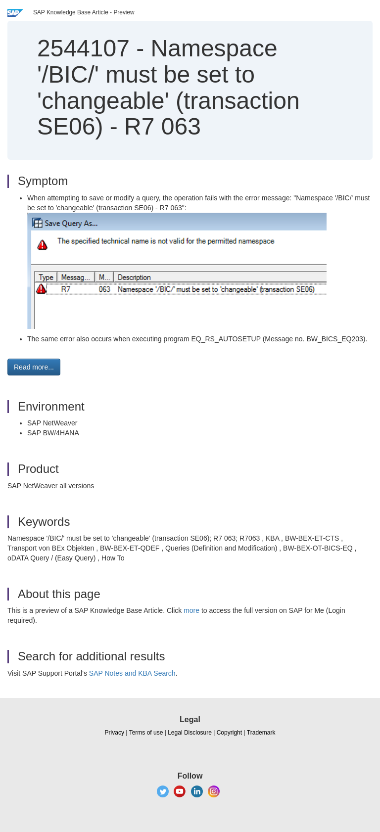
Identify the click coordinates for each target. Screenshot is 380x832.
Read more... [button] (34, 367)
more (191, 610)
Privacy (114, 732)
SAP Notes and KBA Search (132, 673)
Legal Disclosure (190, 732)
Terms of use (146, 732)
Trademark (261, 732)
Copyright (229, 732)
